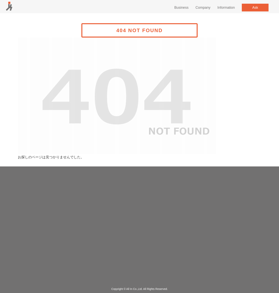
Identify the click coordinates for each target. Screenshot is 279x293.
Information (226, 7)
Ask (255, 7)
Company (202, 7)
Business (181, 7)
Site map (139, 276)
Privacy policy (139, 270)
